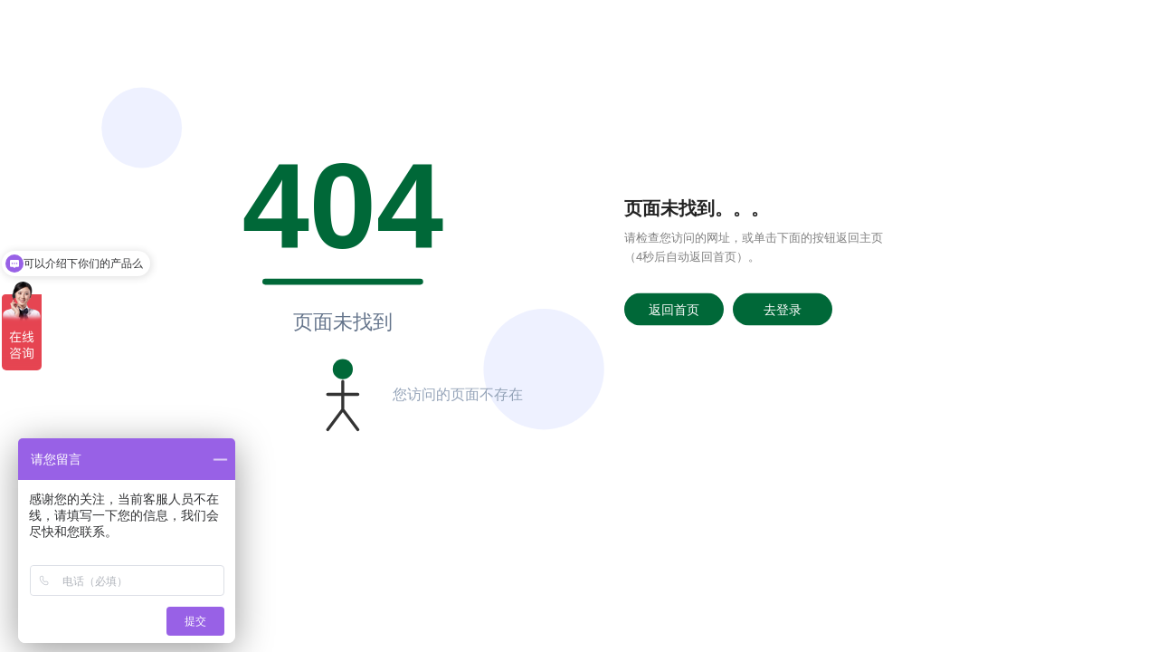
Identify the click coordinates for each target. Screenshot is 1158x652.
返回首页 (674, 309)
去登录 (783, 309)
